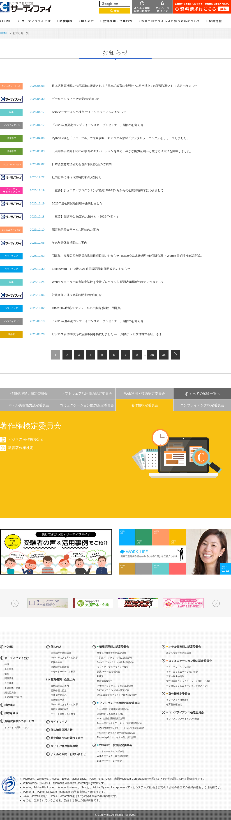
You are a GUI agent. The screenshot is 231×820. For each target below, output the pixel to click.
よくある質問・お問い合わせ (68, 754)
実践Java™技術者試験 (108, 671)
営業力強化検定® (175, 676)
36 (164, 355)
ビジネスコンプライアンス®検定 (182, 718)
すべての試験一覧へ (204, 393)
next (175, 355)
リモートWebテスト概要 (63, 671)
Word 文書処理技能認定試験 (111, 718)
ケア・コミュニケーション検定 (182, 672)
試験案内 (10, 705)
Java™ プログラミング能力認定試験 (115, 662)
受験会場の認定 (59, 690)
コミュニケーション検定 (178, 667)
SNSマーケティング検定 (109, 761)
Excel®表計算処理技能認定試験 (113, 709)
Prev (14, 603)
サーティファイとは (17, 658)
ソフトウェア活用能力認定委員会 (86, 393)
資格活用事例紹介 (60, 709)
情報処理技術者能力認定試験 (111, 653)
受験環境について (14, 697)
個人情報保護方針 (61, 729)
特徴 (7, 664)
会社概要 (9, 669)
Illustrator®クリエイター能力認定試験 (116, 732)
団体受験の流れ (59, 695)
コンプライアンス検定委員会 (202, 405)
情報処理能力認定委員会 (29, 393)
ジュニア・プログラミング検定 (113, 667)
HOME (4, 33)
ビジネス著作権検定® (197, 439)
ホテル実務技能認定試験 (178, 653)
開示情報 (9, 678)
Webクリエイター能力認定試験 (113, 756)
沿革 (7, 674)
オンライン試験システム (17, 727)
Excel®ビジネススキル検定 (111, 714)
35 (152, 355)
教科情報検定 (104, 680)
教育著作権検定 (192, 448)
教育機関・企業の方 (63, 679)
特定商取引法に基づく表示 (67, 738)
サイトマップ (59, 721)
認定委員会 (10, 692)
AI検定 (100, 676)
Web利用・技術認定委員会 (144, 393)
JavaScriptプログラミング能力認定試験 (117, 695)
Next (216, 603)
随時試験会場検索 (60, 667)
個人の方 (56, 646)
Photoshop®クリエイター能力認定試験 (116, 737)
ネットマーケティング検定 (110, 751)
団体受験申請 (57, 700)
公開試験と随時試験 (61, 653)
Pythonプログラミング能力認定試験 (115, 686)
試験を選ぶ (11, 713)
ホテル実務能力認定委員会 (29, 405)
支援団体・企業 (12, 688)
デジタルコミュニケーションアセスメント (187, 686)
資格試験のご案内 (60, 686)
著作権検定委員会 (144, 405)
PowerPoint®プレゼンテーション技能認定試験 (120, 728)
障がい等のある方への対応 (64, 657)
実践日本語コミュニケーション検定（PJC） (188, 681)
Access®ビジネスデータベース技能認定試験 (119, 723)
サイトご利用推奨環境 (64, 746)
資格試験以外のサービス (19, 721)
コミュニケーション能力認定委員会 (87, 405)
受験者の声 (56, 662)
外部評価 (9, 683)
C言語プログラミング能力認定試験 (114, 657)
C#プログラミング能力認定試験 (113, 690)
